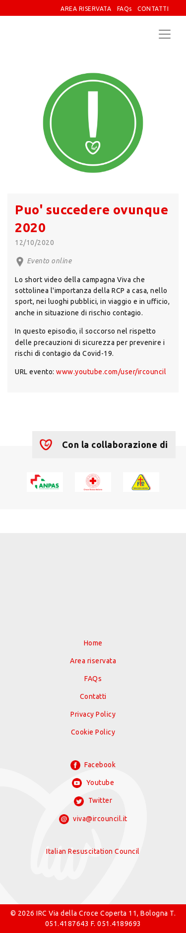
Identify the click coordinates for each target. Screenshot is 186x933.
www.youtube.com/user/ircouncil (111, 372)
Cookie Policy (93, 732)
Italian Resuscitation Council (93, 851)
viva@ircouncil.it (93, 819)
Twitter (93, 801)
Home (93, 643)
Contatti (93, 696)
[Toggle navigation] (164, 34)
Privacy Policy (93, 714)
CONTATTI (153, 8)
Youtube (93, 783)
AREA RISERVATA (86, 8)
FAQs (124, 8)
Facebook (93, 765)
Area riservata (93, 661)
